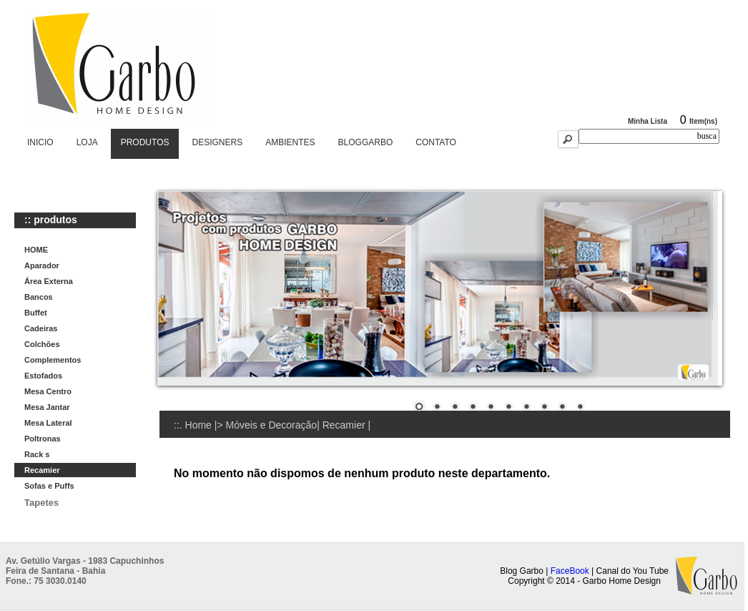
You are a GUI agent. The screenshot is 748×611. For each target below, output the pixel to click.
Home (198, 425)
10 (580, 408)
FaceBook (570, 571)
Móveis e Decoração (272, 425)
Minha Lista (647, 121)
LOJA (87, 142)
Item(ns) (703, 121)
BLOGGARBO (365, 142)
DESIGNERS (217, 142)
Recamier (345, 425)
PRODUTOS (145, 142)
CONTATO (435, 142)
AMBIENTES (290, 142)
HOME (36, 249)
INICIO (40, 142)
